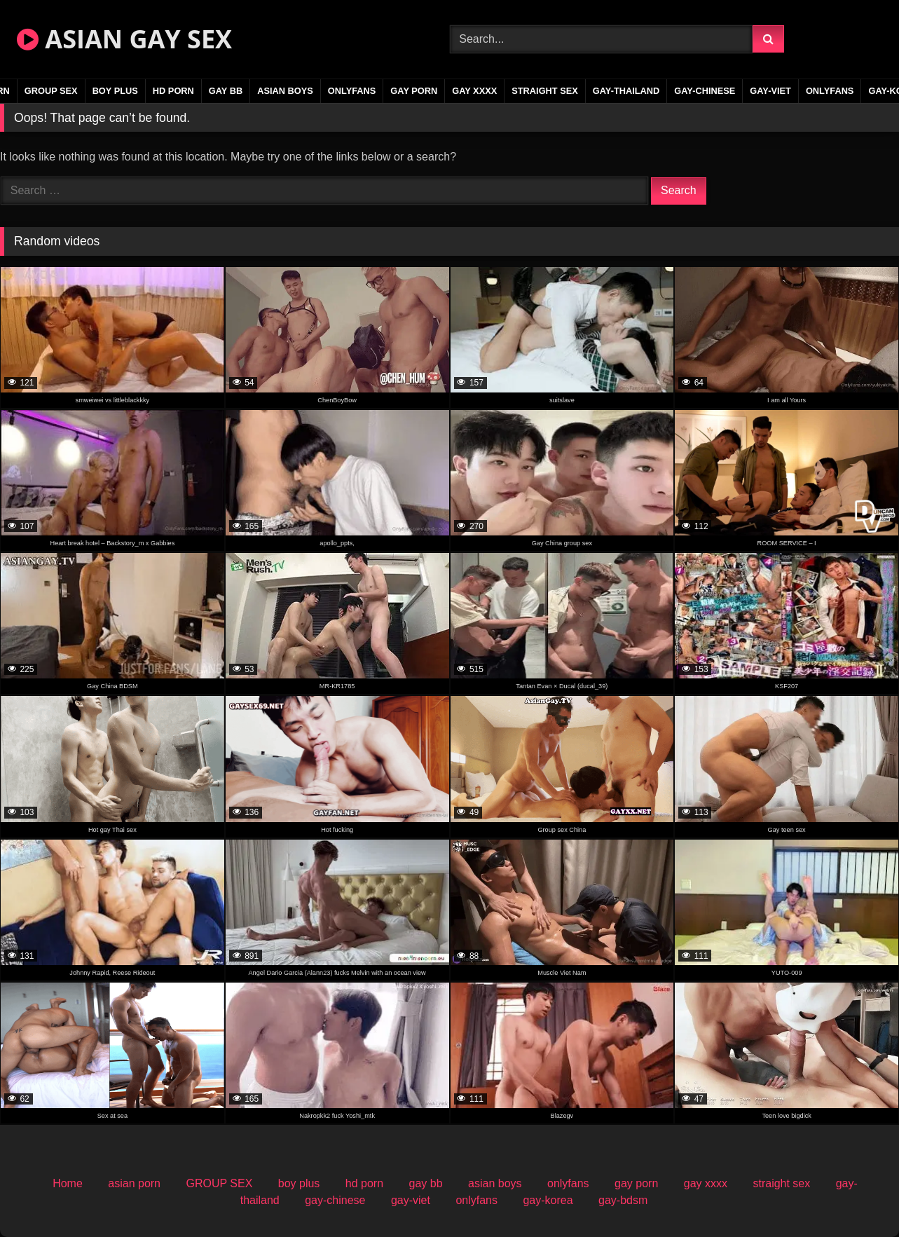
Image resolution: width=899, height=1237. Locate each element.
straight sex (545, 91)
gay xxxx (474, 91)
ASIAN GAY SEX (124, 39)
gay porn (413, 91)
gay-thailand (626, 91)
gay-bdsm (622, 1200)
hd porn (173, 91)
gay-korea (547, 1200)
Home (68, 1183)
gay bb (225, 91)
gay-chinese (704, 91)
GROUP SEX (51, 91)
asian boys (285, 91)
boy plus (115, 91)
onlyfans (352, 91)
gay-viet (770, 91)
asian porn (134, 1183)
